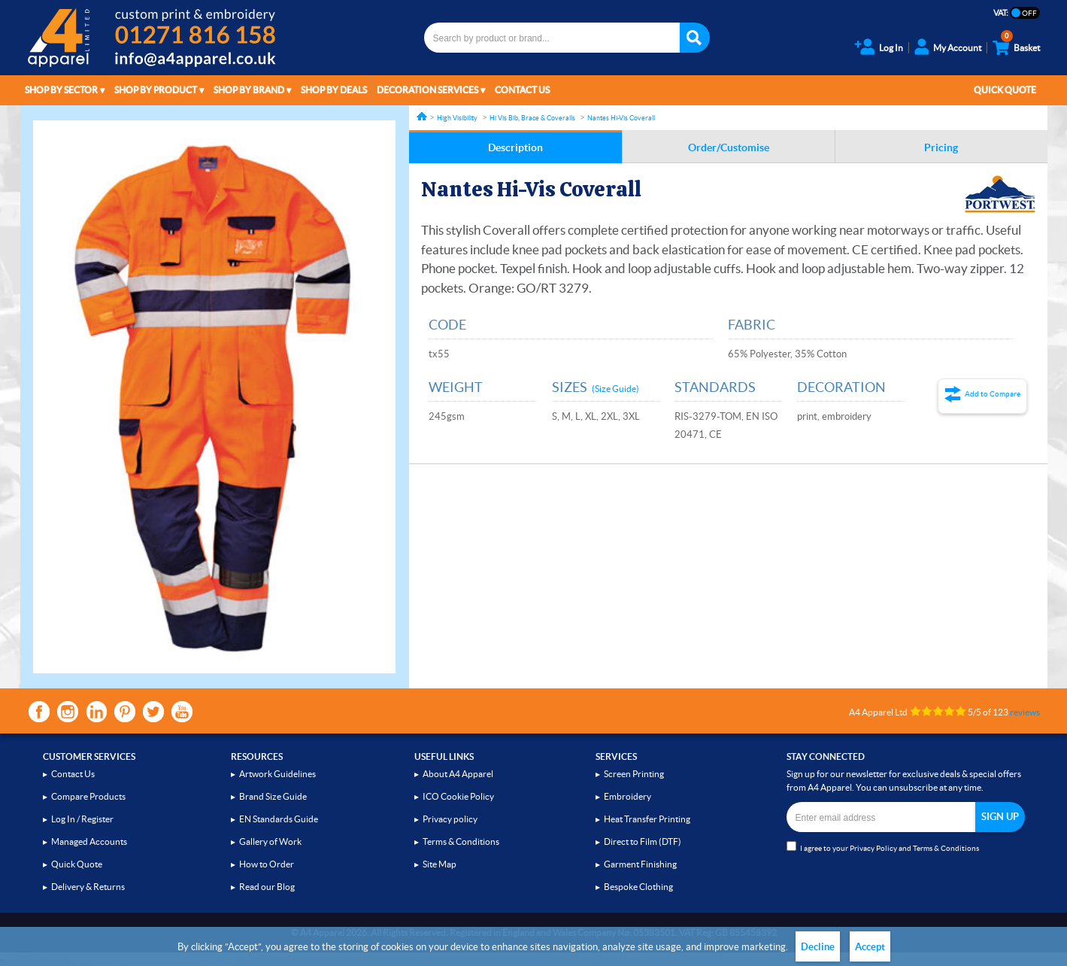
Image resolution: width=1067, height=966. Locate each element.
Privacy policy (450, 819)
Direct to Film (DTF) (642, 841)
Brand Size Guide (273, 796)
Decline (818, 946)
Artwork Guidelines (277, 774)
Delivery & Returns (88, 887)
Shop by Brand (249, 90)
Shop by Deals (334, 90)
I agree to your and (883, 846)
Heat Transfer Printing (647, 819)
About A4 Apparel (458, 774)
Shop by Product (155, 90)
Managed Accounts (89, 841)
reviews (1025, 712)
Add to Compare (992, 394)
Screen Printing (634, 774)
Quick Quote (1005, 90)
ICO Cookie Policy (458, 796)
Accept (870, 946)
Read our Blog (267, 887)
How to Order (266, 864)
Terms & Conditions (461, 841)
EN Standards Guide (278, 819)
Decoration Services (427, 90)
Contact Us (522, 90)
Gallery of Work (270, 841)
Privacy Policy (873, 848)
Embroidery (627, 796)
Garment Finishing (640, 864)
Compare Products (88, 796)
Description (515, 147)
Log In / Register (82, 819)
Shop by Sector (61, 90)
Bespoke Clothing (638, 887)
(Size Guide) (615, 388)
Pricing (941, 147)
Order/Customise (728, 147)
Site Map (439, 864)
